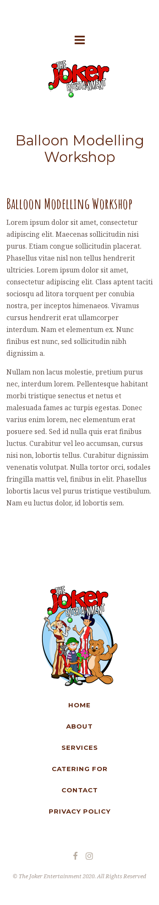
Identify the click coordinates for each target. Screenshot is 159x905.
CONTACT (79, 790)
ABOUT (79, 726)
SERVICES (79, 747)
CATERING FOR (80, 769)
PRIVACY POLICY (80, 811)
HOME (79, 705)
